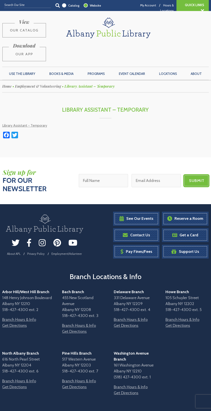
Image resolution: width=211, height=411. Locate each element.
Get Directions (14, 304)
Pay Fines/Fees (136, 230)
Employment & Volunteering (38, 65)
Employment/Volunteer (66, 233)
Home (7, 65)
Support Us (185, 230)
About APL (13, 233)
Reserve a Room (185, 197)
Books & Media (61, 53)
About (196, 53)
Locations (168, 53)
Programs (96, 53)
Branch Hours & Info (19, 298)
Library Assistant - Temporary (24, 104)
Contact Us (136, 214)
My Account (148, 5)
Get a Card (185, 214)
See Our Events (136, 197)
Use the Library (22, 53)
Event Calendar (132, 53)
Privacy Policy (36, 233)
